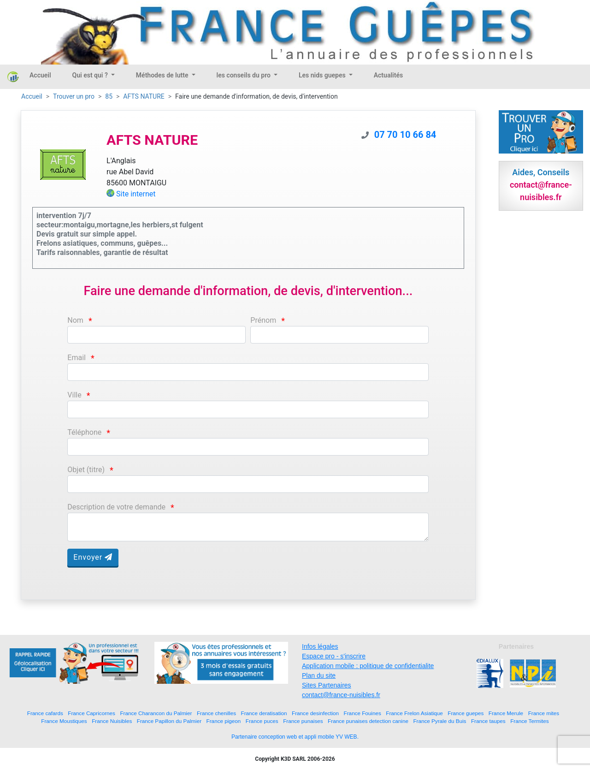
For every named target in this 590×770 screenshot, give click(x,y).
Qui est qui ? (91, 75)
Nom (75, 320)
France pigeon (223, 721)
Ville (74, 394)
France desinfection (315, 713)
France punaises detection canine (368, 721)
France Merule (506, 713)
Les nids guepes (323, 75)
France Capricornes (91, 713)
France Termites (529, 721)
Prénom (263, 320)
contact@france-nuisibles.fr (341, 695)
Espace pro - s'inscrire (334, 656)
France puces (262, 721)
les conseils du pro (244, 75)
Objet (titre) (86, 469)
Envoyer (92, 557)
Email (76, 357)
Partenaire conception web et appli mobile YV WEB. (295, 737)
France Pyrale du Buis (439, 721)
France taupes (488, 721)
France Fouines (362, 713)
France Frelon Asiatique (414, 713)
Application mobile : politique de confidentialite (368, 665)
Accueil (40, 75)
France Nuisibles (112, 721)
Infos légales (320, 646)
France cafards (45, 713)
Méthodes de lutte (163, 75)
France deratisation (264, 713)
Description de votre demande (116, 506)
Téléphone (84, 432)
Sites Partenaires (326, 685)
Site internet (136, 194)
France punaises (303, 721)
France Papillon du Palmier (169, 721)
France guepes (466, 713)
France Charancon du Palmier (156, 713)
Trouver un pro (73, 96)
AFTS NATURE (143, 96)
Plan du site (319, 675)
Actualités (388, 75)
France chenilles (216, 713)
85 (108, 96)
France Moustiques (64, 721)
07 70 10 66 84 (405, 134)
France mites (544, 713)
